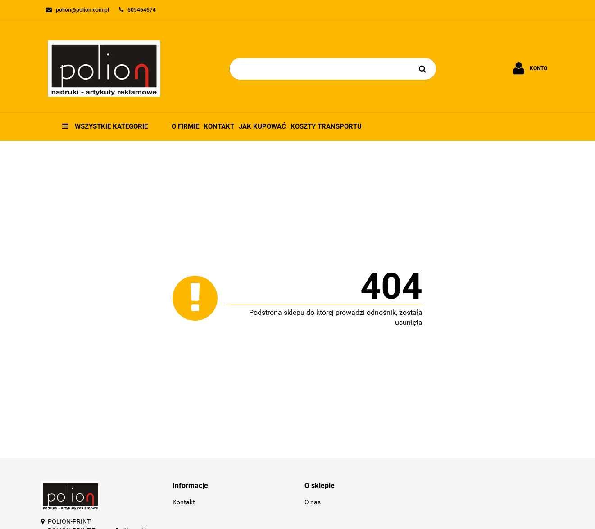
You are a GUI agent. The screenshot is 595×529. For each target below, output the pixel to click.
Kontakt (219, 126)
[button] (232, 486)
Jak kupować (262, 126)
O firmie (185, 126)
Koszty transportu (326, 126)
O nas (312, 502)
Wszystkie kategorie (105, 126)
